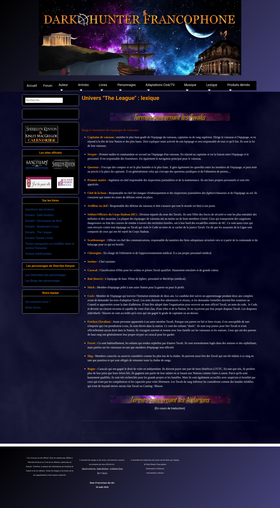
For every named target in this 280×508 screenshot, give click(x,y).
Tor (98, 473)
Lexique (211, 85)
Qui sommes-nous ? (37, 302)
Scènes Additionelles (38, 253)
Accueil (32, 85)
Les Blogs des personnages (42, 280)
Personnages (126, 85)
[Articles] (80, 90)
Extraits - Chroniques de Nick (43, 221)
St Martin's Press (116, 469)
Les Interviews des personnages (45, 275)
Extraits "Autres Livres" (39, 238)
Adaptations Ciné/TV (160, 85)
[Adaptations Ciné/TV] (148, 90)
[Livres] (101, 90)
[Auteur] (61, 90)
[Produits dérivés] (229, 90)
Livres (103, 85)
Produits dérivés (238, 85)
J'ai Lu (104, 473)
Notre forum (33, 307)
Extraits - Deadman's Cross (42, 226)
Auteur (63, 85)
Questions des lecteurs (39, 209)
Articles (83, 85)
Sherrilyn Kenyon (89, 469)
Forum (47, 85)
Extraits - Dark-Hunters (39, 215)
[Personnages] (119, 90)
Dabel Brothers (103, 469)
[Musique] (186, 90)
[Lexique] (208, 90)
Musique (190, 85)
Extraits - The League (38, 232)
